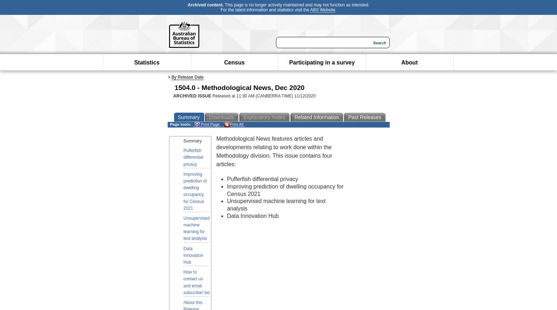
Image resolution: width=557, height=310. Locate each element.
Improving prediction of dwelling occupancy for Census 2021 (195, 191)
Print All (233, 124)
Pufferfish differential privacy (193, 157)
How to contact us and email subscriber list (197, 282)
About (409, 63)
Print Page (207, 124)
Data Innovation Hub (193, 255)
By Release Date (188, 77)
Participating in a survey (322, 63)
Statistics (146, 63)
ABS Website (322, 9)
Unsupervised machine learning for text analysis (197, 228)
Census (234, 63)
